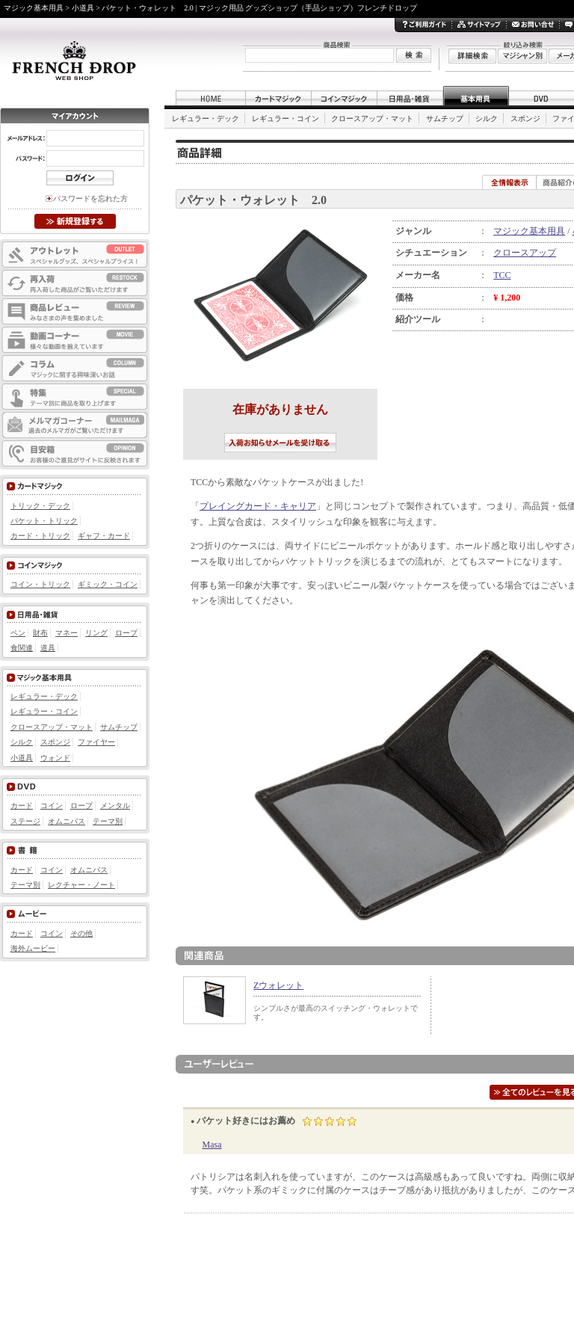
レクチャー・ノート (81, 885)
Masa (212, 1144)
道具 (47, 648)
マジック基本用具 (529, 231)
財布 (40, 633)
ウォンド (55, 758)
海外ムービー (32, 948)
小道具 (21, 758)
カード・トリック (40, 536)
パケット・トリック (44, 521)
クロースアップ (524, 252)
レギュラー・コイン (285, 118)
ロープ (126, 633)
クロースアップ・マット (372, 118)
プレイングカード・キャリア (258, 506)
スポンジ (525, 118)
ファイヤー (96, 742)
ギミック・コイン (108, 584)
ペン (17, 633)
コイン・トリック (40, 584)
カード (21, 805)
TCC (501, 275)
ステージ (25, 821)
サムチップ (444, 118)
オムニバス (66, 821)
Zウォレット (278, 985)
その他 (81, 933)
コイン (51, 805)
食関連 (21, 648)
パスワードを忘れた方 (90, 198)
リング (96, 633)
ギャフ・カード (104, 536)
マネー (66, 633)
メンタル (115, 805)
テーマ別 (108, 821)
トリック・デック (40, 506)
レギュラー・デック (205, 118)
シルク (486, 118)
